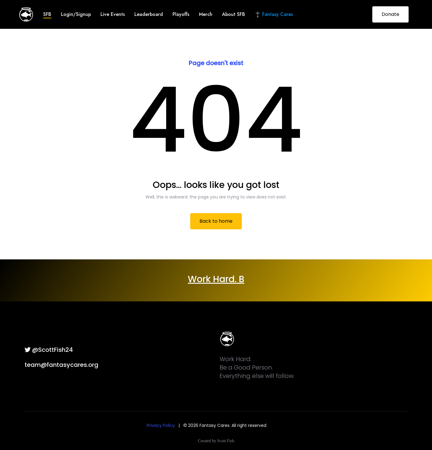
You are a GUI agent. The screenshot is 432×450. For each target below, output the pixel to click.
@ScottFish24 (49, 350)
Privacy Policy (161, 425)
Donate (390, 14)
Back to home (216, 221)
